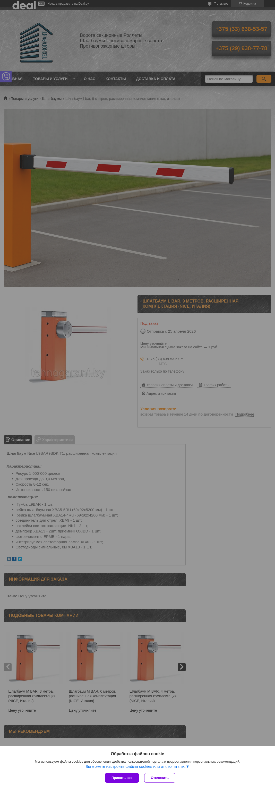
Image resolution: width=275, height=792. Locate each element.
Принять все (121, 778)
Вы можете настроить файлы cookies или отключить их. (135, 766)
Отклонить (160, 778)
